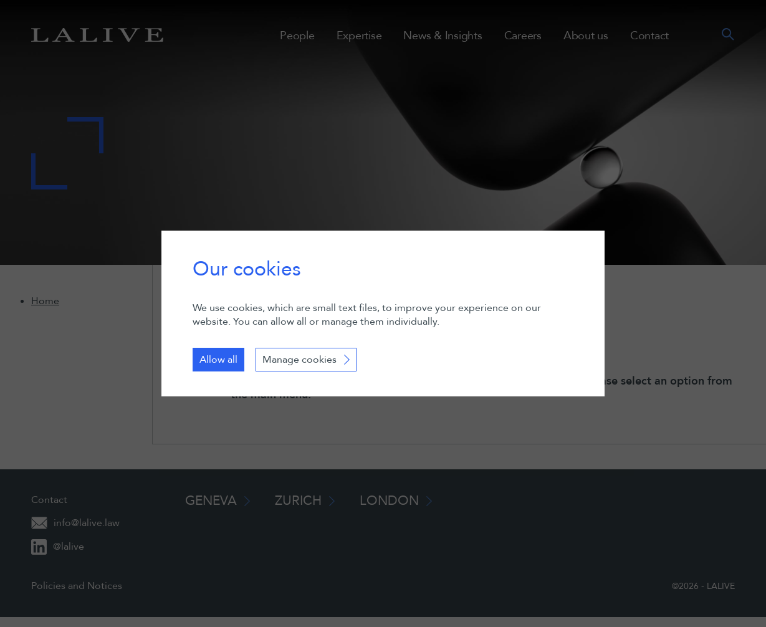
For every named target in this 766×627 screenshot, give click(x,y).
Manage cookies (299, 359)
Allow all (218, 359)
